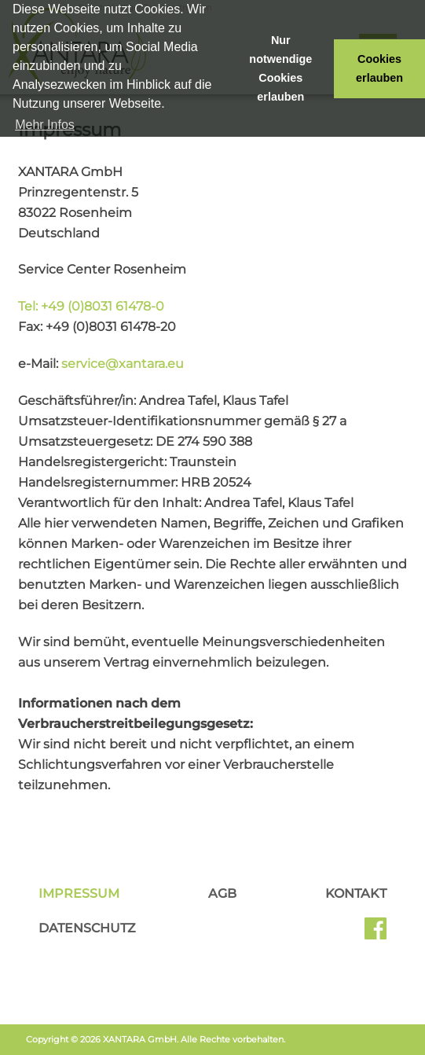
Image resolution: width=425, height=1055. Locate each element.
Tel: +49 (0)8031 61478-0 (91, 306)
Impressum (78, 893)
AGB (222, 893)
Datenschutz (87, 928)
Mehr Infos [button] (45, 124)
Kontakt (356, 893)
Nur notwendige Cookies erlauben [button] (280, 68)
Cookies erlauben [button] (379, 68)
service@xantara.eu (122, 363)
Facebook (375, 933)
